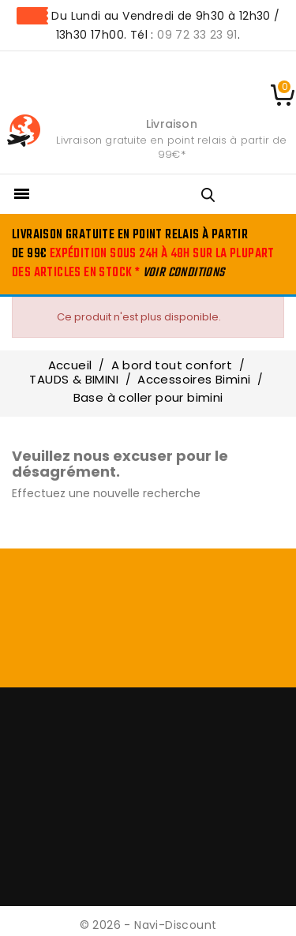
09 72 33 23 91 (197, 35)
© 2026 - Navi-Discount (148, 925)
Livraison (171, 124)
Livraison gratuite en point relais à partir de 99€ (171, 147)
